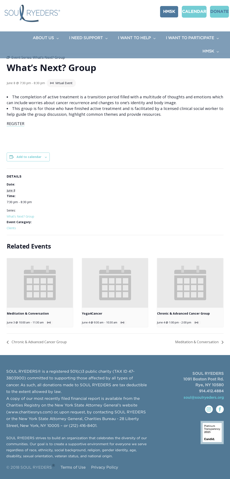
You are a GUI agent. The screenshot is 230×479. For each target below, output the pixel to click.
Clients (11, 228)
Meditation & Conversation (28, 313)
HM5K (165, 11)
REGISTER (15, 123)
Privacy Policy (104, 467)
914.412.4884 (211, 391)
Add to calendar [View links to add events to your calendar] (29, 157)
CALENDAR (188, 11)
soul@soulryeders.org (204, 397)
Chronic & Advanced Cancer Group (183, 313)
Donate (213, 11)
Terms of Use (73, 467)
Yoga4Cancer (92, 313)
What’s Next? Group (20, 216)
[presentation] (40, 283)
